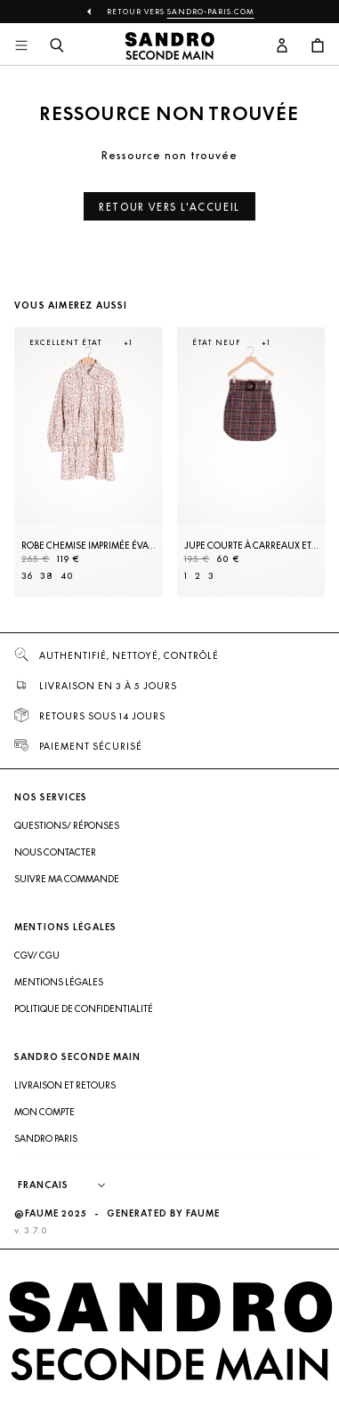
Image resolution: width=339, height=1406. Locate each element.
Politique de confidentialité (83, 1008)
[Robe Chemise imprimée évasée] (88, 462)
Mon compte (44, 1111)
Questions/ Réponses (66, 825)
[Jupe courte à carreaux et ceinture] (251, 462)
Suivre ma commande (66, 878)
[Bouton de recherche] (57, 46)
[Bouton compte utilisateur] (282, 46)
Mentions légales (58, 981)
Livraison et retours (65, 1085)
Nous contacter (55, 852)
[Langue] (70, 1185)
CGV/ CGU (37, 955)
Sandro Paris (45, 1138)
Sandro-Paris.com (210, 11)
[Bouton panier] (317, 46)
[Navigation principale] (21, 46)
